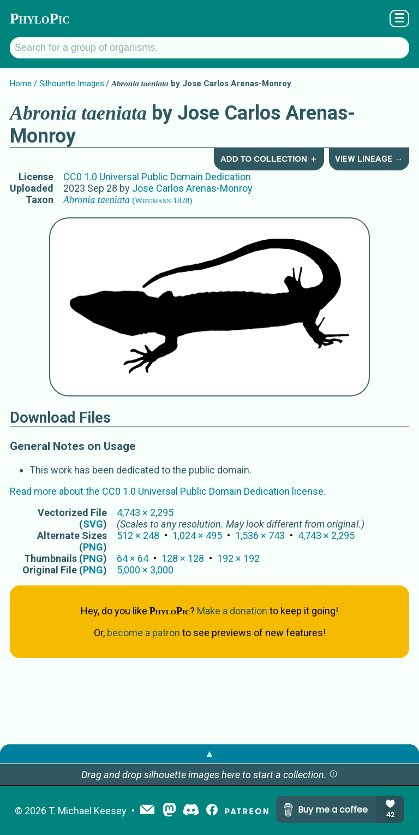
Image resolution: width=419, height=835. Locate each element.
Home (21, 83)
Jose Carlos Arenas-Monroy (192, 188)
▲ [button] (209, 753)
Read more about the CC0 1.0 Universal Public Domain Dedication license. (168, 491)
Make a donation (232, 611)
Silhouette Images (71, 83)
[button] (333, 774)
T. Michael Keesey (88, 810)
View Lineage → (369, 159)
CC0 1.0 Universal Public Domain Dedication (157, 176)
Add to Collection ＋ (269, 158)
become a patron (143, 632)
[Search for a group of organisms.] (209, 47)
